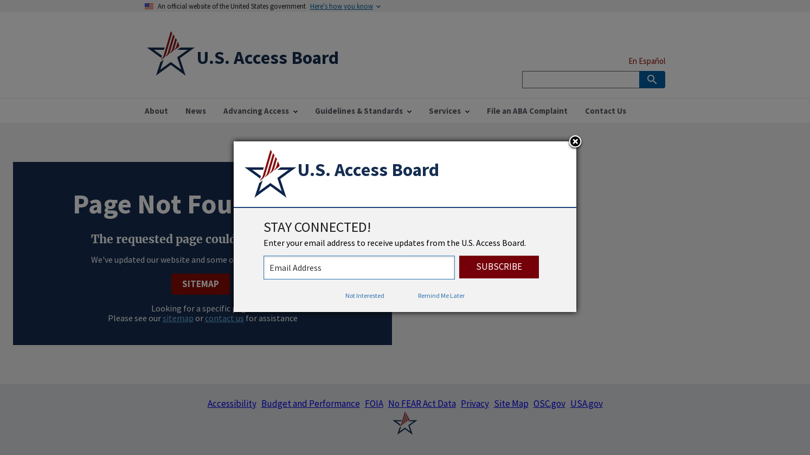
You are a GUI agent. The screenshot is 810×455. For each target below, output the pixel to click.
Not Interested (364, 295)
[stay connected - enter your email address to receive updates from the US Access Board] (359, 268)
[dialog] (405, 227)
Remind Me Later (441, 295)
